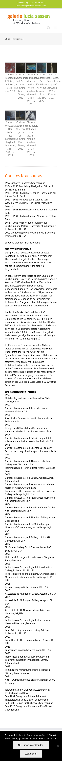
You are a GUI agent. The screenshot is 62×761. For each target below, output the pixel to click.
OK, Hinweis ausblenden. (31, 745)
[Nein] (58, 746)
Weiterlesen (31, 753)
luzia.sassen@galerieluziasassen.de (31, 5)
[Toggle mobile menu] (55, 28)
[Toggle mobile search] (48, 28)
